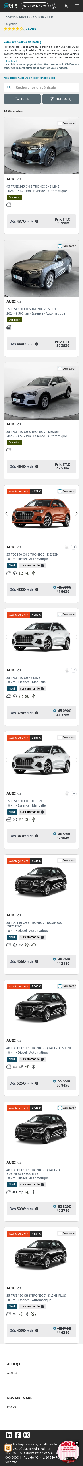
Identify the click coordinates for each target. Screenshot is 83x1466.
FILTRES (60, 99)
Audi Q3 (12, 1373)
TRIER (22, 99)
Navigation (10, 24)
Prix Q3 (11, 1407)
